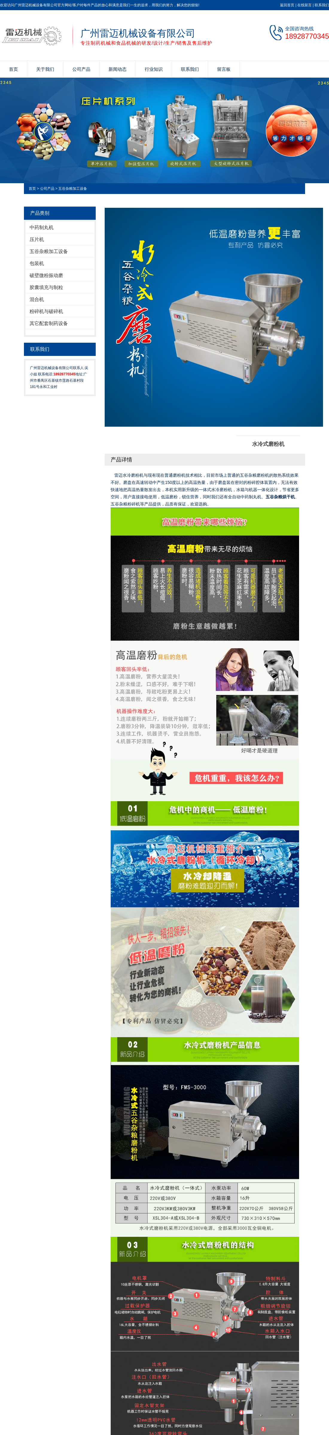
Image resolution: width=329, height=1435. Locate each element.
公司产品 (81, 69)
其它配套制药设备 (49, 323)
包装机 (37, 263)
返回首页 (287, 5)
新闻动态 (118, 69)
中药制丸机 (42, 227)
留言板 (224, 69)
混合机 (37, 299)
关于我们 (45, 69)
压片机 (37, 239)
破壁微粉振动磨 (46, 275)
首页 (13, 69)
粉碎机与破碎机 (46, 311)
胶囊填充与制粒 (46, 287)
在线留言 (304, 5)
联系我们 (322, 5)
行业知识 (154, 69)
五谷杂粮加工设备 (72, 188)
